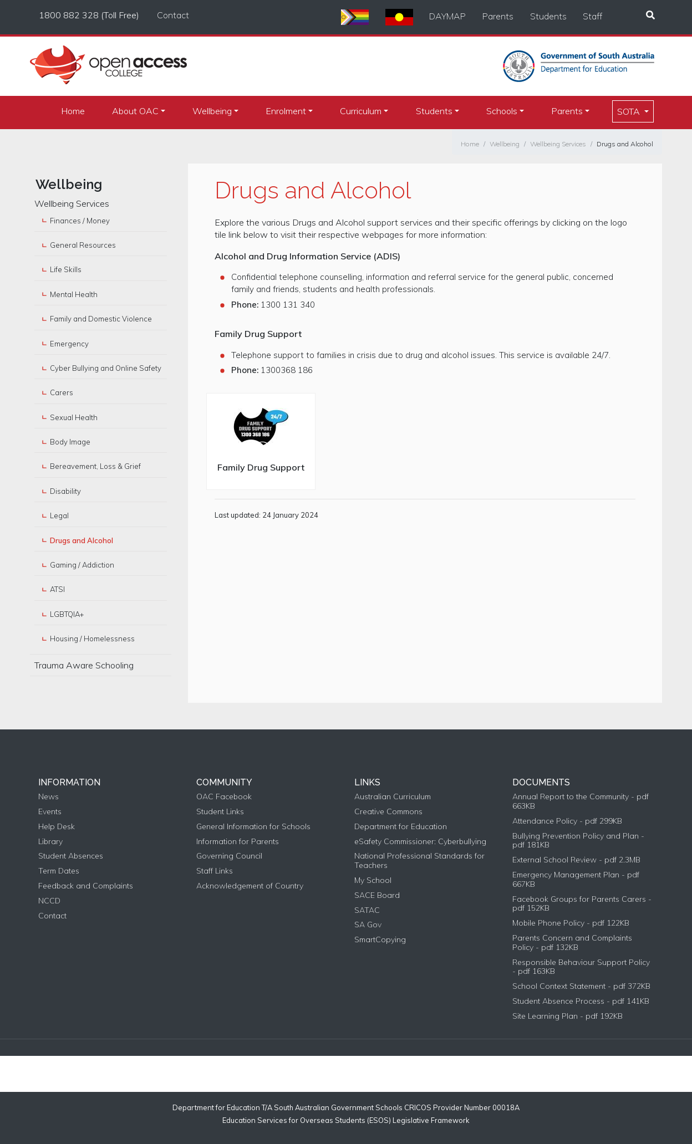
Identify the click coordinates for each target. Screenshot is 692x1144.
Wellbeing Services (558, 144)
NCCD (49, 901)
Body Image (70, 441)
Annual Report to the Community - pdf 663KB (580, 801)
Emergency (69, 343)
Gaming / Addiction (82, 564)
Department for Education (400, 826)
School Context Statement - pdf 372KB (581, 986)
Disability (65, 491)
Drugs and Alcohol (625, 144)
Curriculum (360, 110)
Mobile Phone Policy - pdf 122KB (570, 923)
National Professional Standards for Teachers (419, 860)
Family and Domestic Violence (101, 318)
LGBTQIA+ (67, 614)
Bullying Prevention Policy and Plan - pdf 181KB (578, 840)
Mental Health (74, 294)
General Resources (83, 245)
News (48, 796)
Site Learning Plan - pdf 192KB (567, 1016)
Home (73, 110)
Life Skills (66, 269)
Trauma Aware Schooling (84, 665)
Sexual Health (74, 417)
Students (548, 16)
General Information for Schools (253, 826)
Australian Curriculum (392, 796)
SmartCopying (380, 939)
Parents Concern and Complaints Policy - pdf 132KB (572, 942)
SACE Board (377, 895)
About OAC (135, 110)
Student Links (220, 811)
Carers (61, 392)
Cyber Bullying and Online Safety (105, 368)
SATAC (367, 910)
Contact (173, 15)
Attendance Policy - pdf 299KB (567, 821)
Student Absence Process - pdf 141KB (580, 1001)
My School (372, 880)
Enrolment (286, 110)
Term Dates (58, 871)
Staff (592, 16)
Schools (501, 110)
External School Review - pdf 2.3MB (576, 860)
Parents (497, 16)
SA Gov (367, 925)
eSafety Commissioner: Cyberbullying (420, 841)
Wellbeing (212, 110)
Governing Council (229, 856)
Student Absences (70, 856)
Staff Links (214, 871)
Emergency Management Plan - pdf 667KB (575, 879)
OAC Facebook (224, 796)
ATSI (57, 589)
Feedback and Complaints (85, 886)
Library (50, 841)
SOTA (629, 111)
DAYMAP (447, 16)
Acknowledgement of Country (249, 886)
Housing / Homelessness (92, 638)
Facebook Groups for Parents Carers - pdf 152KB (582, 904)
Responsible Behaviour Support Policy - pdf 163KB (581, 967)
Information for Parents (237, 841)
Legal (59, 515)
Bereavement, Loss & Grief (95, 466)
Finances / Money (80, 220)
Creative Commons (388, 811)
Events (50, 811)
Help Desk (56, 826)
